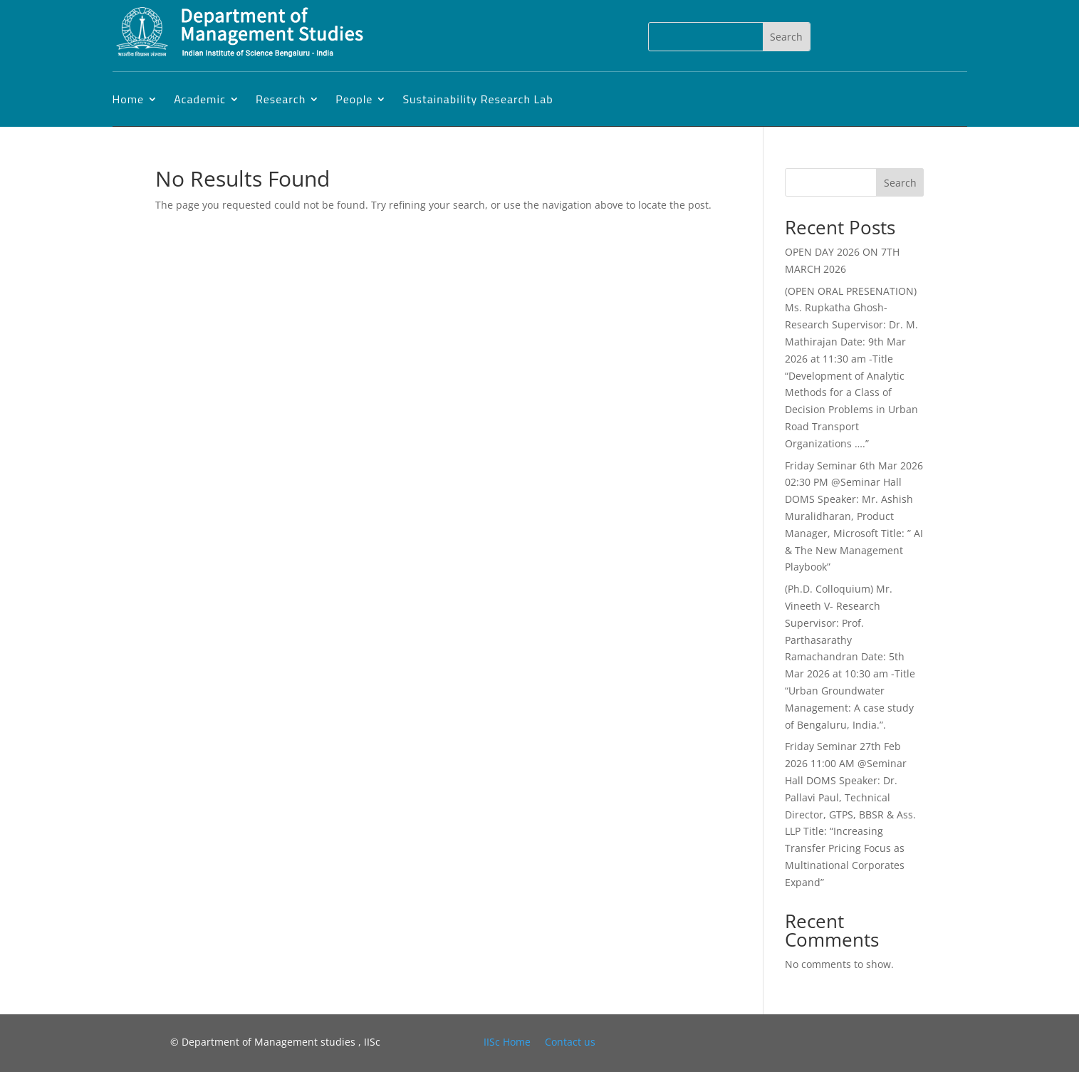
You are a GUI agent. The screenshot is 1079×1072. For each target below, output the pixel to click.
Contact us (570, 1041)
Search (900, 182)
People (353, 99)
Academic (200, 99)
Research (281, 99)
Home (129, 99)
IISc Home (507, 1041)
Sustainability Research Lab (477, 99)
